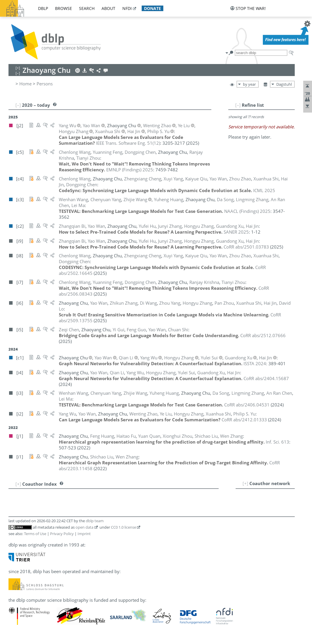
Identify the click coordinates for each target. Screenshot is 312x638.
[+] (245, 483)
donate (152, 8)
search (87, 8)
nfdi (127, 8)
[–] (238, 105)
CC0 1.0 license (123, 527)
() (128, 143)
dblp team (95, 520)
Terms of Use (35, 533)
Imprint (84, 533)
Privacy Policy (62, 533)
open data (84, 527)
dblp (43, 8)
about (108, 8)
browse (63, 8)
